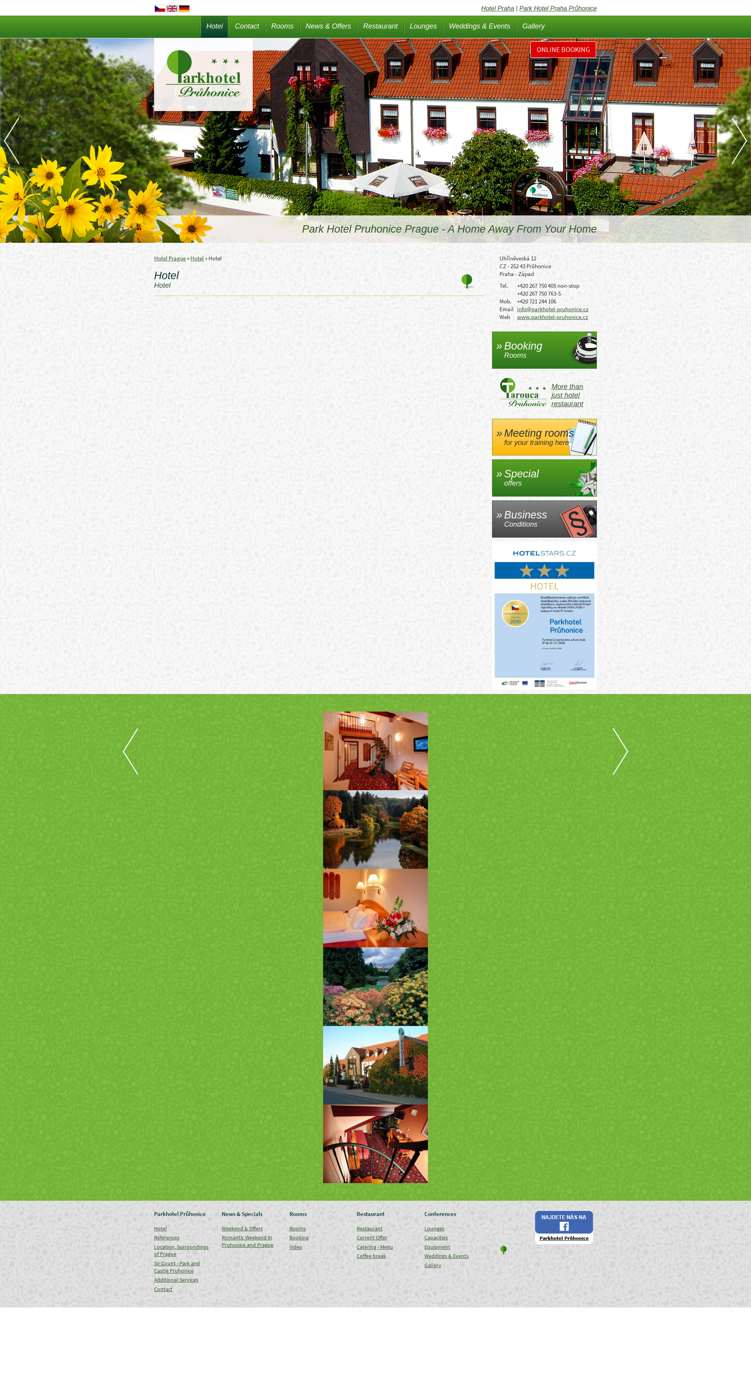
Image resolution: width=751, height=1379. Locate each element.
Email (506, 309)
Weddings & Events (479, 26)
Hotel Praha (497, 8)
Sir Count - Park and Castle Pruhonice (177, 1267)
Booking (299, 1237)
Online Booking (563, 49)
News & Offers (328, 26)
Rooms (282, 26)
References (167, 1237)
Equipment (437, 1246)
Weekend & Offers (242, 1228)
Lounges (423, 26)
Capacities (436, 1237)
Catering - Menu (375, 1246)
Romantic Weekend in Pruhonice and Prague (247, 1241)
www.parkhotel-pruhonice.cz (552, 317)
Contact (247, 26)
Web (504, 317)
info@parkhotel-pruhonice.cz (552, 309)
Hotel (214, 26)
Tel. (503, 285)
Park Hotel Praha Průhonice (558, 8)
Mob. (505, 301)
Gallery (534, 26)
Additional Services (176, 1279)
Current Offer (372, 1237)
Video (295, 1246)
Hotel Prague (170, 258)
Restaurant (380, 26)
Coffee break (371, 1255)
